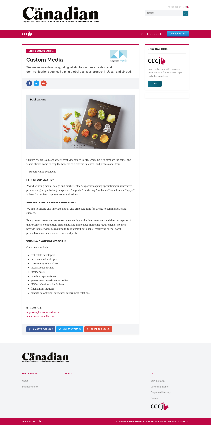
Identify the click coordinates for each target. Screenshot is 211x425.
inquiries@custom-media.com (43, 312)
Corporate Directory (161, 392)
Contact (154, 398)
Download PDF (178, 34)
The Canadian (29, 374)
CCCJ (153, 374)
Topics (69, 374)
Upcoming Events (160, 386)
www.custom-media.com (40, 316)
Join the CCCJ (158, 381)
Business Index (30, 386)
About (25, 381)
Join (154, 84)
